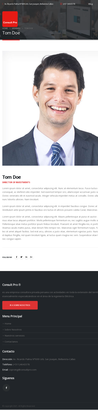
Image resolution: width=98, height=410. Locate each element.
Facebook (16, 257)
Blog (90, 4)
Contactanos (11, 341)
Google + (31, 257)
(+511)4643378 (67, 4)
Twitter (21, 257)
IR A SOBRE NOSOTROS (20, 305)
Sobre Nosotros (13, 329)
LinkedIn (26, 257)
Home (8, 323)
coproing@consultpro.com (22, 369)
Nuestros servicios (15, 335)
